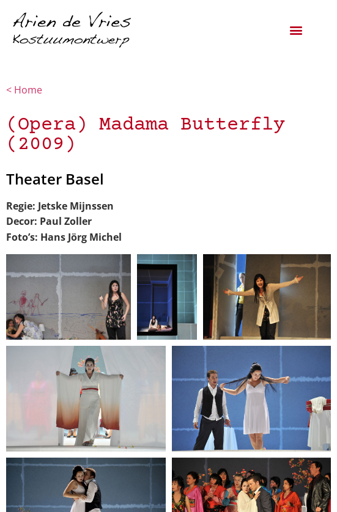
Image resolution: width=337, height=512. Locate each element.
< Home (25, 90)
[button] (296, 30)
